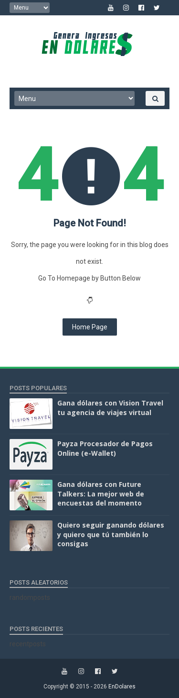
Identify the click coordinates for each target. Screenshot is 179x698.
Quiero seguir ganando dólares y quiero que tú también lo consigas (110, 534)
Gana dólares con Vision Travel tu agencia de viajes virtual (110, 407)
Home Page (89, 327)
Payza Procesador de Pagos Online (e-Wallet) (105, 448)
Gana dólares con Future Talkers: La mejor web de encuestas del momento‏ (100, 493)
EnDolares (122, 686)
